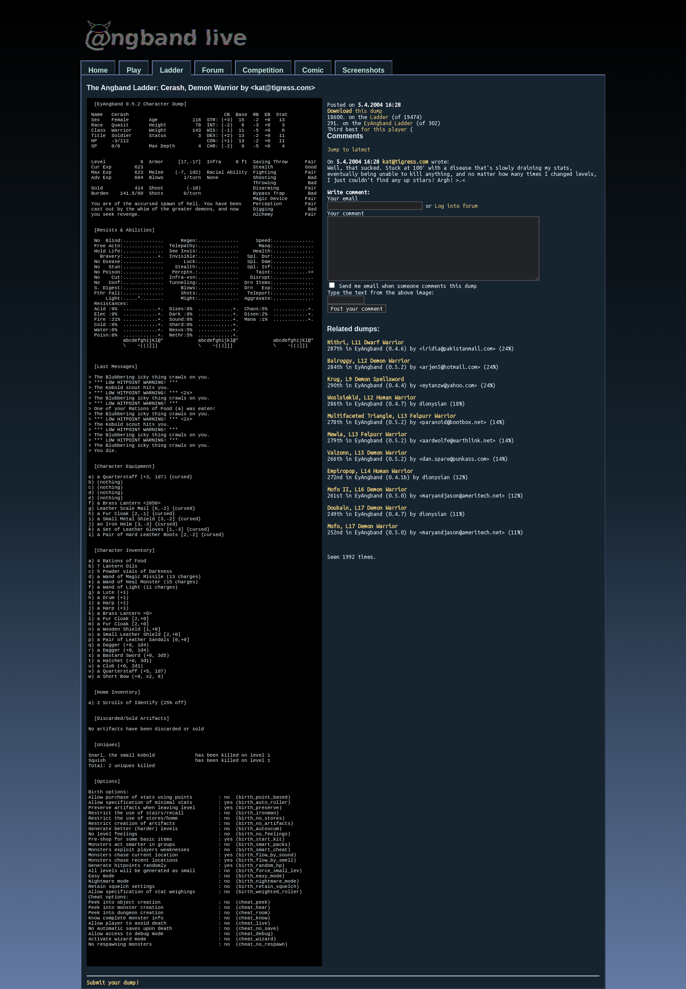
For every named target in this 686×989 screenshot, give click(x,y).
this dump (354, 111)
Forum (213, 70)
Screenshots (364, 70)
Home (98, 70)
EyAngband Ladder (388, 123)
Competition (263, 70)
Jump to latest (348, 149)
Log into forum (456, 206)
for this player (384, 129)
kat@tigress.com (405, 161)
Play (133, 70)
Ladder (171, 70)
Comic (313, 70)
